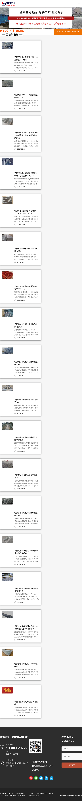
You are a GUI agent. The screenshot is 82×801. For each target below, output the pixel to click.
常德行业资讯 (74, 32)
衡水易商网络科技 (76, 795)
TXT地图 (13, 795)
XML (6, 795)
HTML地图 (21, 795)
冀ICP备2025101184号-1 (45, 793)
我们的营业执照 (34, 795)
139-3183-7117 (14, 748)
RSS (1, 795)
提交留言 (71, 765)
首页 (66, 32)
